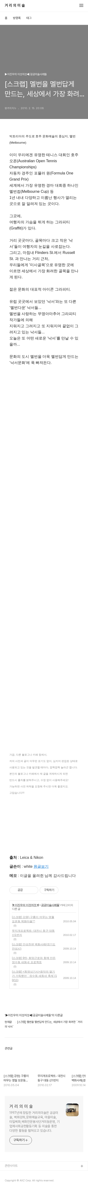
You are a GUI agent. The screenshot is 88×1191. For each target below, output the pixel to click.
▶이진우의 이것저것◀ (25, 905)
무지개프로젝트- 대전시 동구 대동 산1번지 (33, 933)
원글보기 (41, 866)
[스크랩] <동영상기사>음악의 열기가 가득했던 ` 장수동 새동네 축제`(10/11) (34, 976)
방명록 (17, 18)
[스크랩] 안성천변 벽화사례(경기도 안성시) (33, 946)
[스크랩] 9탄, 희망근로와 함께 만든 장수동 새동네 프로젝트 (34, 960)
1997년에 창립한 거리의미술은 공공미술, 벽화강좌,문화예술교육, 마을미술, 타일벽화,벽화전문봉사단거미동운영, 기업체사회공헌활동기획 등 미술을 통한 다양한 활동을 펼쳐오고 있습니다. (34, 1121)
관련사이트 (11, 1165)
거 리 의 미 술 (15, 6)
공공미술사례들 (50, 905)
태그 (28, 18)
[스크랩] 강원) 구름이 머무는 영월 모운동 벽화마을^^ (33, 919)
